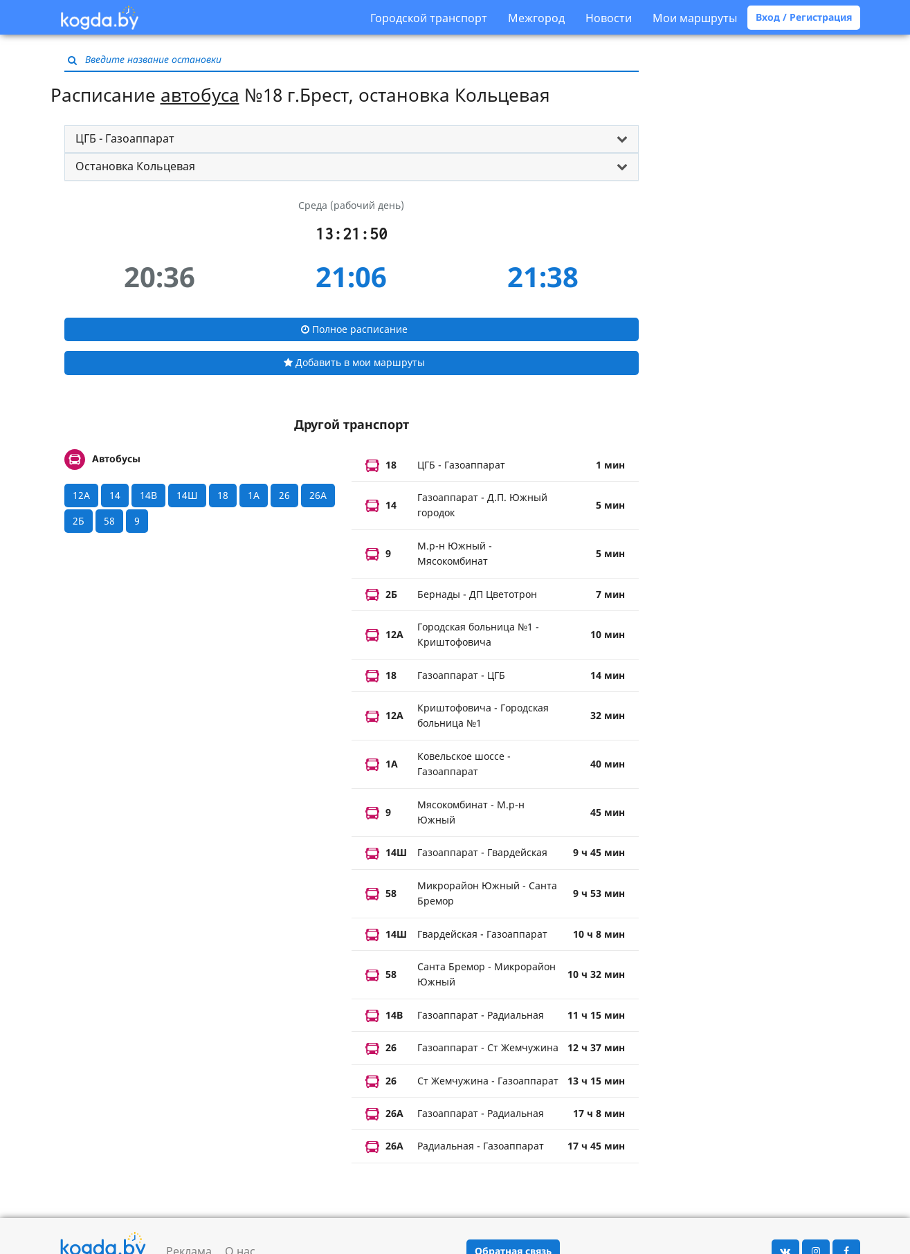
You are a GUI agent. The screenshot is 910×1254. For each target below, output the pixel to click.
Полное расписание (354, 329)
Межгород (536, 18)
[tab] (351, 139)
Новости (608, 18)
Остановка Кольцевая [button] (135, 166)
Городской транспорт (428, 18)
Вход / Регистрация (804, 17)
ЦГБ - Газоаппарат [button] (124, 138)
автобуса (200, 94)
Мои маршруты (695, 18)
